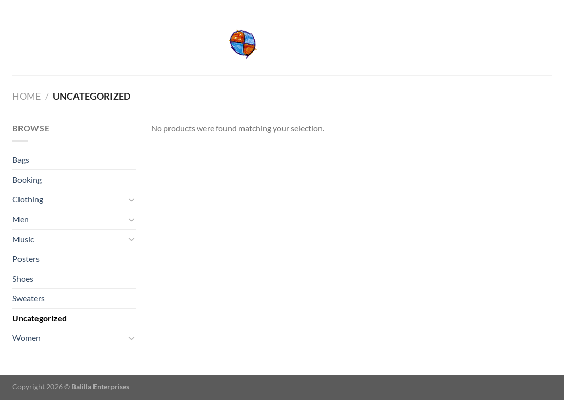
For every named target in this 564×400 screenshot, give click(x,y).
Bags (20, 159)
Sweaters (28, 298)
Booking (27, 179)
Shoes (22, 278)
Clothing (27, 199)
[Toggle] (131, 199)
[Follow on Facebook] (537, 6)
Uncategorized (39, 318)
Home (26, 96)
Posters (26, 258)
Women (26, 337)
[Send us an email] (546, 6)
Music (23, 239)
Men (20, 219)
